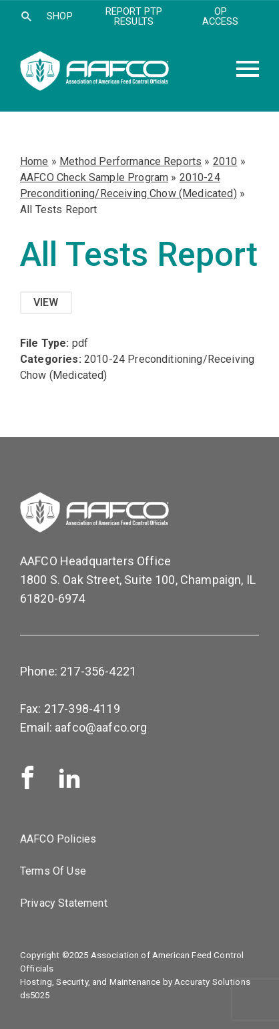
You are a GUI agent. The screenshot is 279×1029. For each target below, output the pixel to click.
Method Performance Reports (130, 161)
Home (34, 161)
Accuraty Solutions (212, 982)
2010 (225, 161)
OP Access (220, 16)
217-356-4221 (98, 671)
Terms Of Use (53, 871)
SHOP (60, 16)
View (46, 302)
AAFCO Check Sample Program (94, 177)
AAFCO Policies (58, 839)
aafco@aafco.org (101, 727)
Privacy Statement (63, 903)
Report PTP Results (134, 16)
